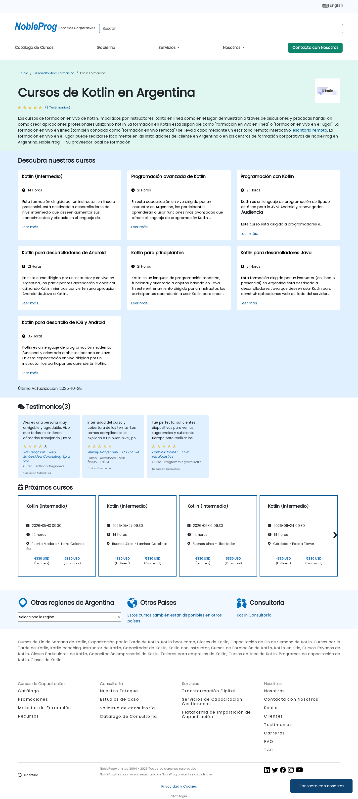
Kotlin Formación (93, 73)
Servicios (167, 47)
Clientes (273, 716)
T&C (269, 750)
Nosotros (232, 47)
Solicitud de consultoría (127, 708)
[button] (334, 535)
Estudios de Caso (119, 699)
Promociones (33, 699)
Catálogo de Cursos (34, 47)
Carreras (274, 733)
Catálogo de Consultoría (128, 716)
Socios (271, 708)
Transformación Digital (208, 691)
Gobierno (106, 47)
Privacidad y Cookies (179, 786)
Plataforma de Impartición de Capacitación (216, 714)
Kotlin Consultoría (254, 615)
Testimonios (278, 724)
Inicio (24, 73)
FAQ (268, 741)
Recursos (28, 716)
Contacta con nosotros (321, 786)
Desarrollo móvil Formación (54, 73)
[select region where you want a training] (69, 617)
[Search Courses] (221, 28)
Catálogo (28, 691)
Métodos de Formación (44, 708)
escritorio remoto (310, 130)
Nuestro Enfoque (119, 691)
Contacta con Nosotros (315, 47)
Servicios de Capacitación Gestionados (212, 701)
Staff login (179, 796)
